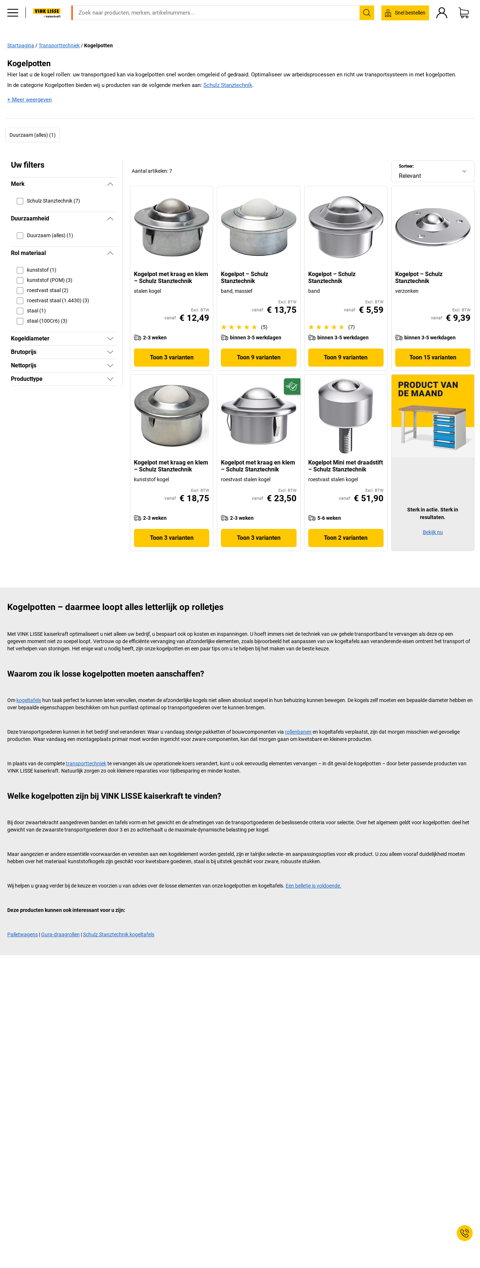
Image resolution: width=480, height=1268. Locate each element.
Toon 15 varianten (432, 357)
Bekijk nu (433, 532)
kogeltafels (28, 700)
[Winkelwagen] (464, 24)
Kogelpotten (98, 45)
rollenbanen (298, 732)
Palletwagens (22, 934)
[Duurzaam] (292, 386)
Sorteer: (406, 166)
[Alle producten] (12, 23)
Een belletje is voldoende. (313, 886)
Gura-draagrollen (60, 934)
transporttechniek (86, 763)
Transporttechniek (59, 45)
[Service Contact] (465, 1233)
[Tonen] (110, 339)
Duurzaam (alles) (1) (32, 134)
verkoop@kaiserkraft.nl (336, 5)
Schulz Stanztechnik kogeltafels (118, 934)
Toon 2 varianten (346, 537)
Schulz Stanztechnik (227, 85)
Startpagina (20, 45)
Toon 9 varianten (259, 357)
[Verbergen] (110, 184)
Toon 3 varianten (172, 357)
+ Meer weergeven (29, 99)
